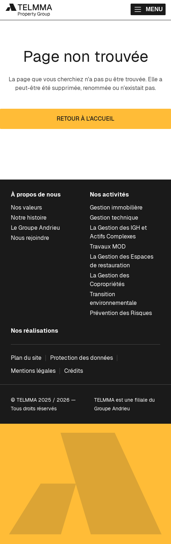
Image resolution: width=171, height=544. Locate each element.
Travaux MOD (108, 246)
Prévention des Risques (121, 313)
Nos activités (109, 194)
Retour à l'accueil (85, 118)
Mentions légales (33, 371)
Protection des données (81, 358)
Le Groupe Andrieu (35, 228)
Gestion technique (114, 217)
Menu (148, 9)
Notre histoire (29, 217)
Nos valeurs (26, 207)
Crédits (73, 371)
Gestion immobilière (116, 207)
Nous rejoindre (30, 238)
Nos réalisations (34, 330)
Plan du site (26, 358)
